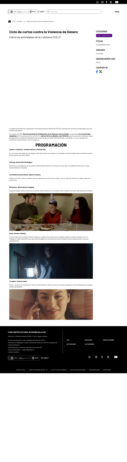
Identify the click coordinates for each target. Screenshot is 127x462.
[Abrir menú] (117, 8)
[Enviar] (48, 8)
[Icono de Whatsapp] (97, 2)
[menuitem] (74, 429)
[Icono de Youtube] (116, 2)
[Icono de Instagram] (102, 2)
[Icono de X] (111, 2)
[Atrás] (10, 21)
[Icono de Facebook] (106, 2)
